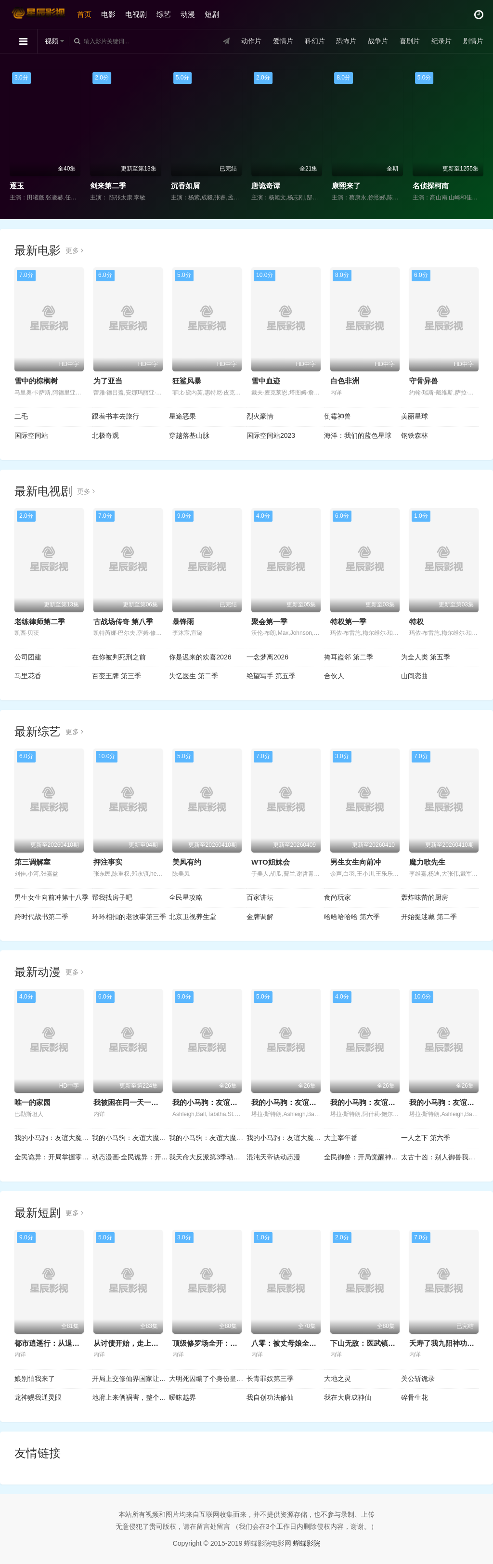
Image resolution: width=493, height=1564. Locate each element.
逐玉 (17, 186)
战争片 (378, 41)
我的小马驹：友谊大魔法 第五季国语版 (313, 1102)
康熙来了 (346, 186)
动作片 (251, 41)
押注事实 (107, 862)
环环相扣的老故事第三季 (129, 916)
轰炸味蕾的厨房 (424, 897)
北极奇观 (105, 435)
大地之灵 (337, 1378)
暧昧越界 (182, 1397)
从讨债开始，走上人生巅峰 (136, 1343)
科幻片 (315, 41)
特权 (416, 622)
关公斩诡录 (418, 1378)
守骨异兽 (423, 381)
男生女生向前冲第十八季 (51, 897)
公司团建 (27, 657)
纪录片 (441, 41)
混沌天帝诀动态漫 (273, 1157)
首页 (84, 14)
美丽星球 (414, 416)
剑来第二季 (108, 186)
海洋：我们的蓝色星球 (357, 435)
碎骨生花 (414, 1397)
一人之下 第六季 (425, 1138)
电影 (108, 14)
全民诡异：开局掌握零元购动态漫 (53, 1157)
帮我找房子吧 (112, 897)
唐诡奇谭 (265, 186)
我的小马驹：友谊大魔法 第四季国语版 (392, 1102)
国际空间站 (31, 435)
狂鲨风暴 (186, 381)
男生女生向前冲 (355, 862)
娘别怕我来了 (34, 1378)
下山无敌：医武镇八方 (366, 1343)
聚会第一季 (269, 622)
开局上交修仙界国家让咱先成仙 (130, 1378)
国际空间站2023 (270, 435)
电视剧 (136, 14)
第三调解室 (32, 862)
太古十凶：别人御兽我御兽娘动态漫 (440, 1157)
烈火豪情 (259, 416)
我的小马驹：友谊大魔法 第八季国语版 (207, 1138)
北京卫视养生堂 (192, 916)
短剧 (212, 14)
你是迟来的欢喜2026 (200, 657)
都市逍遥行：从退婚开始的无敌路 (68, 1343)
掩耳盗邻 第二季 (348, 657)
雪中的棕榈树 (36, 381)
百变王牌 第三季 (116, 676)
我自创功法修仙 (270, 1397)
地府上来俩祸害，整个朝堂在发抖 (130, 1397)
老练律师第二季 (39, 622)
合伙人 (334, 676)
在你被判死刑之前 (119, 657)
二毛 (21, 416)
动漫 (188, 14)
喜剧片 (410, 41)
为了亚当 (107, 381)
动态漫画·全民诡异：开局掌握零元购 (130, 1157)
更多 (74, 250)
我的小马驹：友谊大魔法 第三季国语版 (130, 1138)
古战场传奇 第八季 (123, 622)
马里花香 (27, 676)
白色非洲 (344, 381)
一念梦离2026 (267, 657)
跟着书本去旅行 (115, 416)
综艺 (163, 14)
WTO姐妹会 (270, 862)
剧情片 (473, 41)
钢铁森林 (414, 435)
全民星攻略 (186, 897)
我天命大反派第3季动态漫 (207, 1157)
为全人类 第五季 (425, 657)
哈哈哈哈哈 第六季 (352, 916)
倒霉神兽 (337, 416)
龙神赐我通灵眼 (38, 1397)
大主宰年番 (341, 1138)
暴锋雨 (183, 622)
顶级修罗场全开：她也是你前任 (222, 1343)
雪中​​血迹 (265, 381)
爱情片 (283, 41)
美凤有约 (186, 862)
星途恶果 (182, 416)
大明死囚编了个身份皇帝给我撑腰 (207, 1378)
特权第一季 (348, 622)
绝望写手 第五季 (271, 676)
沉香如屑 (185, 186)
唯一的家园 (32, 1102)
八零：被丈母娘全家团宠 (291, 1343)
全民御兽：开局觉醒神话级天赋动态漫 (363, 1157)
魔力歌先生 (427, 862)
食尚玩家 (337, 897)
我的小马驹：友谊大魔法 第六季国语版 (234, 1102)
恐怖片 (346, 41)
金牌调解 (259, 916)
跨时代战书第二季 (41, 916)
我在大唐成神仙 (347, 1397)
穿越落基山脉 (189, 435)
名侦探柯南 (431, 186)
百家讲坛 (259, 897)
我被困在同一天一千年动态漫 (140, 1102)
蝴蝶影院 (306, 1543)
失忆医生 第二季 (193, 676)
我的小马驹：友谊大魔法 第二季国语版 (53, 1138)
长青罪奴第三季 (270, 1378)
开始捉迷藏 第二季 (429, 916)
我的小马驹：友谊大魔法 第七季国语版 (285, 1138)
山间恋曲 (414, 676)
